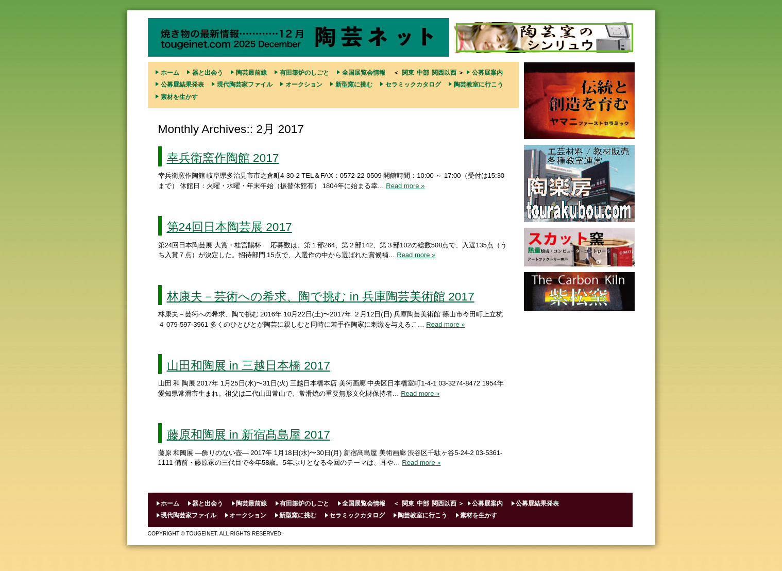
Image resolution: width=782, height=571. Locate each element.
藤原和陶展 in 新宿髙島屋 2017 (248, 434)
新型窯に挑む (353, 84)
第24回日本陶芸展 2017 (229, 226)
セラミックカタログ (413, 84)
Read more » (405, 186)
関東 (408, 72)
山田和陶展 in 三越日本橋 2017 (248, 365)
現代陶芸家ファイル (245, 84)
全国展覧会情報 (363, 72)
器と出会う (207, 72)
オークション (303, 84)
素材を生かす (179, 96)
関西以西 (444, 72)
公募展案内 (487, 72)
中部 (423, 72)
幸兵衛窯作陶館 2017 (223, 157)
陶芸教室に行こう (478, 84)
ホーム (170, 72)
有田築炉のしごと (304, 72)
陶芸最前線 (251, 72)
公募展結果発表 (182, 84)
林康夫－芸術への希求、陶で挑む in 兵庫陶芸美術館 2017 (320, 296)
